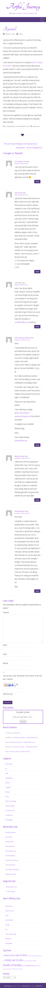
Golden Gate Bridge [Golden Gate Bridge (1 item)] (33, 960)
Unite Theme (25, 986)
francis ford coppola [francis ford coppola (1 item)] (26, 960)
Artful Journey (23, 6)
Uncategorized (9, 815)
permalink (36, 126)
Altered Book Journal (10, 851)
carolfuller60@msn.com (22, 322)
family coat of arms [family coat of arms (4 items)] (14, 960)
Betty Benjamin (20, 511)
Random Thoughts (9, 806)
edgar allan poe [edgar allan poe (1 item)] (36, 955)
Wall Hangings (8, 820)
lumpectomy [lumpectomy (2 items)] (29, 965)
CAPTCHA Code (8, 694)
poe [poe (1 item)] (10, 969)
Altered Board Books (10, 832)
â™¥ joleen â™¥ (20, 161)
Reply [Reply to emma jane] (37, 271)
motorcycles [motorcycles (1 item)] (5, 969)
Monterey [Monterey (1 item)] (39, 965)
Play (6, 929)
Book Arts (7, 783)
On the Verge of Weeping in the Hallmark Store (20, 144)
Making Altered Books (10, 874)
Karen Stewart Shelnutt (22, 338)
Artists (6, 773)
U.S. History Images (10, 891)
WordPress (39, 986)
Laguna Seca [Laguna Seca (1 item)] (24, 965)
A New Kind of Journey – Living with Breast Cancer (25, 737)
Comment (6, 612)
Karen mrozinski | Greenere (12, 751)
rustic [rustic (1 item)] (15, 969)
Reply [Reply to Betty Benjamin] (37, 591)
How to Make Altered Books (12, 870)
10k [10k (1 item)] (3, 955)
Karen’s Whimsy (9, 920)
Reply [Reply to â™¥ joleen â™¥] (37, 181)
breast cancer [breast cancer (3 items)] (9, 955)
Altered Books (10, 126)
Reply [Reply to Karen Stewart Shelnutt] (37, 445)
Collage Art (8, 787)
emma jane (18, 193)
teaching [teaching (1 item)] (17, 969)
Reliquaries (8, 939)
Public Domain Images (10, 801)
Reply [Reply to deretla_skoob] (37, 500)
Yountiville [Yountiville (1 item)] (20, 969)
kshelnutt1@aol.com (21, 440)
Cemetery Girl (16, 733)
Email (5, 654)
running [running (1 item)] (12, 969)
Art (6, 769)
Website (5, 663)
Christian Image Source (11, 887)
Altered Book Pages (10, 856)
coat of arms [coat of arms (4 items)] (21, 955)
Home (6, 915)
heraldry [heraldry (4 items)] (18, 965)
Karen (21, 34)
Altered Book (8, 837)
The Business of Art (23, 126)
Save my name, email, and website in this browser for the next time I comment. (22, 677)
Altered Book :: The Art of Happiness (29, 148)
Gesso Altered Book (10, 865)
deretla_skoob (19, 456)
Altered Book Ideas (10, 846)
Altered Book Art (9, 842)
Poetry (7, 797)
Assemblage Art (9, 778)
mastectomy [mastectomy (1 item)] (35, 965)
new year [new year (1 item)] (8, 969)
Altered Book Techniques (11, 860)
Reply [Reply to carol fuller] (37, 326)
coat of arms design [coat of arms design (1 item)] (30, 955)
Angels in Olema (26, 751)
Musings (7, 792)
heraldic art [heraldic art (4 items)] (8, 965)
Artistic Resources (9, 911)
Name (5, 645)
